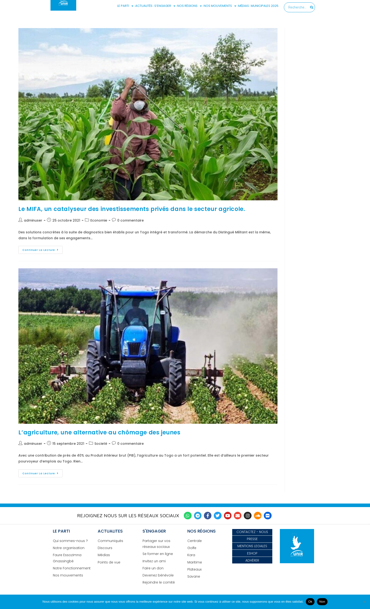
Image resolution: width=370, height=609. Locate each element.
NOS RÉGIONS (189, 5)
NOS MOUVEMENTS (220, 5)
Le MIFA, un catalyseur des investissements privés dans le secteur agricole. (131, 209)
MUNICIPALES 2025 (264, 6)
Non (322, 601)
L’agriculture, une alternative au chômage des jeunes (99, 432)
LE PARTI (125, 5)
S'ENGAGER (154, 531)
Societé (100, 443)
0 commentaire (130, 220)
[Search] (311, 7)
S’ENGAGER (164, 5)
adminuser (33, 220)
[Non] (364, 601)
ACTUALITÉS (143, 6)
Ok (310, 601)
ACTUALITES (110, 531)
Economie (98, 220)
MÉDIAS (243, 6)
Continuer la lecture (42, 249)
